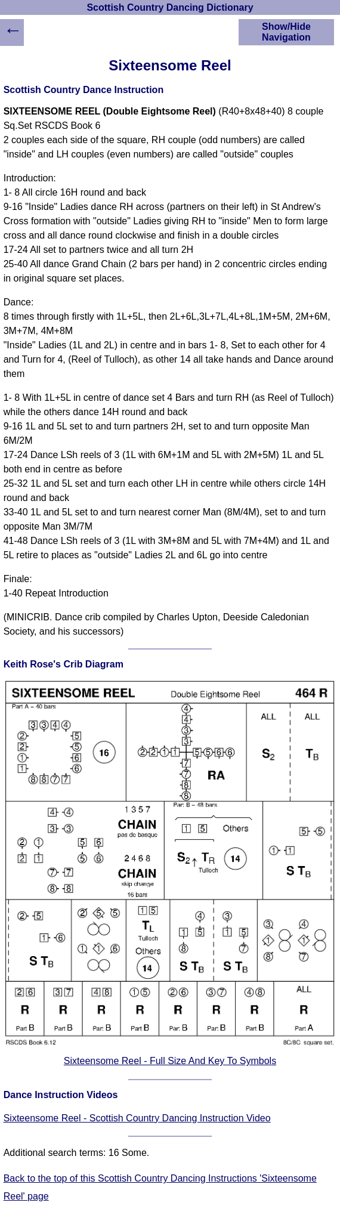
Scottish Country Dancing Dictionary (169, 7)
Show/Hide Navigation (286, 31)
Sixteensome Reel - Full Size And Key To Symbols (170, 1061)
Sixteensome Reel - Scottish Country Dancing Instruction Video (137, 1118)
